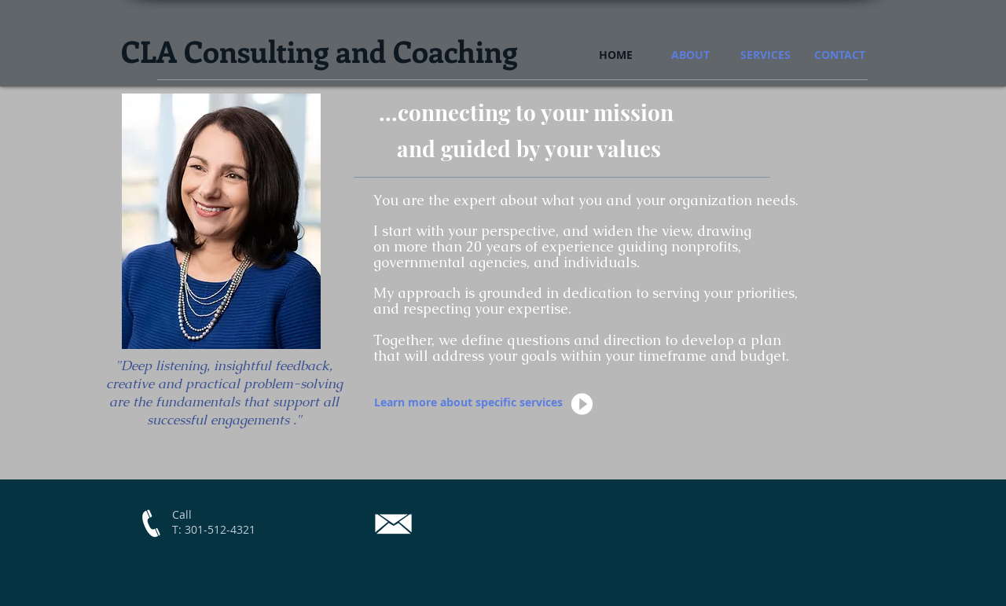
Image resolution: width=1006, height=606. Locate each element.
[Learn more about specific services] (469, 402)
